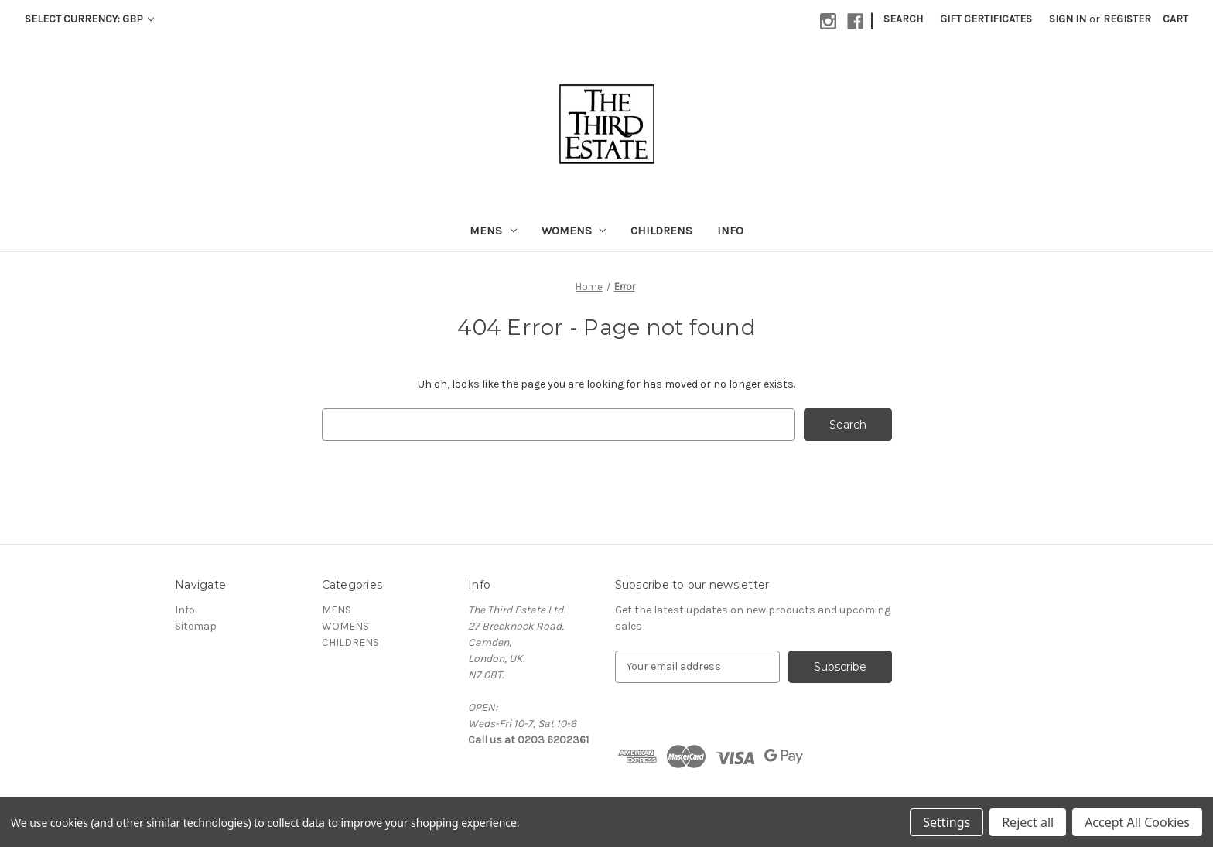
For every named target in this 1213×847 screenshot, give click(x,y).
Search (903, 19)
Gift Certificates (986, 19)
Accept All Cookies (1137, 822)
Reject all (1028, 822)
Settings (946, 822)
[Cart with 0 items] (1175, 19)
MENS (493, 230)
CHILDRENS (661, 230)
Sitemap (196, 626)
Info (730, 230)
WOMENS (574, 230)
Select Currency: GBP (89, 19)
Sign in (1067, 19)
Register (1127, 19)
